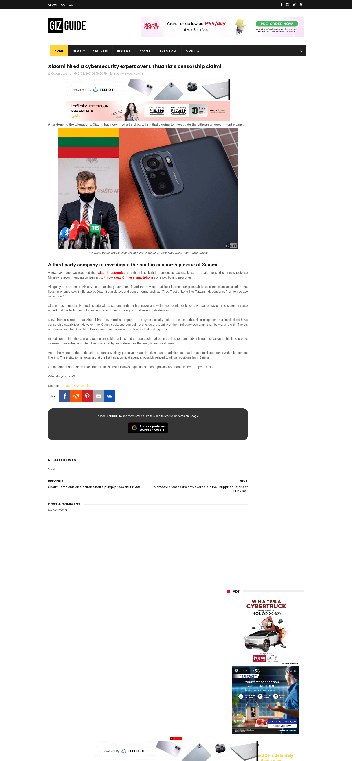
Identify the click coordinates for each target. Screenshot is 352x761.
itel (274, 691)
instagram (231, 716)
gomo (280, 716)
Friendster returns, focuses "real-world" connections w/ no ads (276, 375)
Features (98, 51)
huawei (229, 633)
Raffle (143, 51)
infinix (253, 658)
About (53, 5)
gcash (271, 674)
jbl (251, 707)
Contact (68, 5)
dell (271, 707)
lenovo (229, 666)
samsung (259, 633)
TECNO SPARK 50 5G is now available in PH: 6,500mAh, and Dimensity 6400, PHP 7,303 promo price (275, 485)
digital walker (233, 699)
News (75, 51)
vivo (279, 641)
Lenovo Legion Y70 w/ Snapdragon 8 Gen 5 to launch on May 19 (276, 550)
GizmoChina (82, 402)
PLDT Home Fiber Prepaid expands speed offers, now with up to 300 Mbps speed (277, 530)
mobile (119, 82)
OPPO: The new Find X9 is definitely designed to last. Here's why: (260, 233)
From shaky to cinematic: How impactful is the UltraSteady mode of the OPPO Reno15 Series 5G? (277, 417)
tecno (255, 666)
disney (229, 724)
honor (255, 649)
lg (275, 658)
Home (57, 51)
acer (227, 674)
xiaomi (138, 82)
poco (227, 682)
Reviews (122, 51)
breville (251, 732)
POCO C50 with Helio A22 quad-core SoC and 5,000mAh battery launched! (277, 439)
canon (252, 691)
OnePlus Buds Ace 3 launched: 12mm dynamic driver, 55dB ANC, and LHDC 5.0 (277, 395)
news (128, 82)
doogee (263, 699)
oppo (228, 641)
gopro (274, 724)
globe (228, 658)
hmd (252, 724)
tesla (228, 732)
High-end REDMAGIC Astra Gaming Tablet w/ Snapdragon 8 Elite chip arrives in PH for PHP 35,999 (276, 461)
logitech (230, 707)
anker (257, 716)
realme (229, 649)
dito (249, 674)
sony (279, 666)
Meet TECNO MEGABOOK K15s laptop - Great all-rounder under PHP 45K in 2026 (274, 571)
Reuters (66, 402)
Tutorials (166, 51)
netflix (228, 691)
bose (272, 732)
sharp (277, 682)
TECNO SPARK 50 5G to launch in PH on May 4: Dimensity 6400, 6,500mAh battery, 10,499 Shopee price (277, 509)
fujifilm (252, 682)
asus (279, 649)
